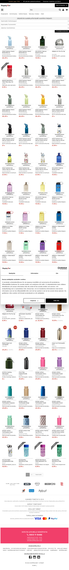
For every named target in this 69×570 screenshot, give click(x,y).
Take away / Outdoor (34, 14)
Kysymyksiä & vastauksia (18, 548)
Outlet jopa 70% (14, 1)
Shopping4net (4, 14)
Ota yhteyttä (52, 548)
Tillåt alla (56, 300)
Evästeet (29, 550)
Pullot (42, 14)
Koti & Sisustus (13, 14)
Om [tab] (57, 273)
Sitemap (41, 563)
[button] (67, 10)
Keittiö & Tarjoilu (23, 14)
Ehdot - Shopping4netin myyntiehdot (14, 550)
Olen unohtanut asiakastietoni (37, 548)
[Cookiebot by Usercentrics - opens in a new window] (59, 268)
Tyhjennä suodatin (62, 31)
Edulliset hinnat (62, 548)
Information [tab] (34, 273)
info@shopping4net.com (34, 540)
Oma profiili (6, 548)
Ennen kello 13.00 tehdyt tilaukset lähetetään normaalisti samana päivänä (34, 505)
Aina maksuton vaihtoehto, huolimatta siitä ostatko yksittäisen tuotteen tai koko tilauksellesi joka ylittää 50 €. (34, 500)
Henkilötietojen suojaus (41, 550)
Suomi (34, 565)
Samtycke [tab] (12, 273)
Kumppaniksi (53, 550)
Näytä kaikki (39, 474)
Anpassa (34, 300)
